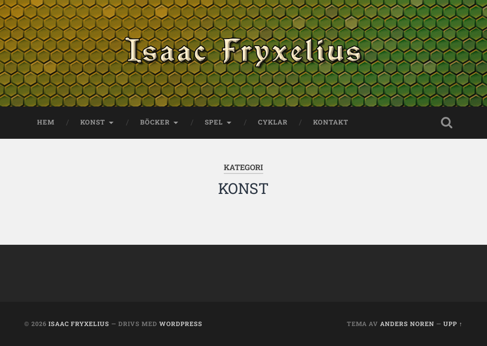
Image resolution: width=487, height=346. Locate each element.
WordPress (180, 323)
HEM (46, 122)
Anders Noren (407, 323)
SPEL (214, 122)
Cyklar (272, 122)
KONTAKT (330, 122)
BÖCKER (155, 122)
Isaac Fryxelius (78, 323)
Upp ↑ (452, 323)
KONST (92, 122)
